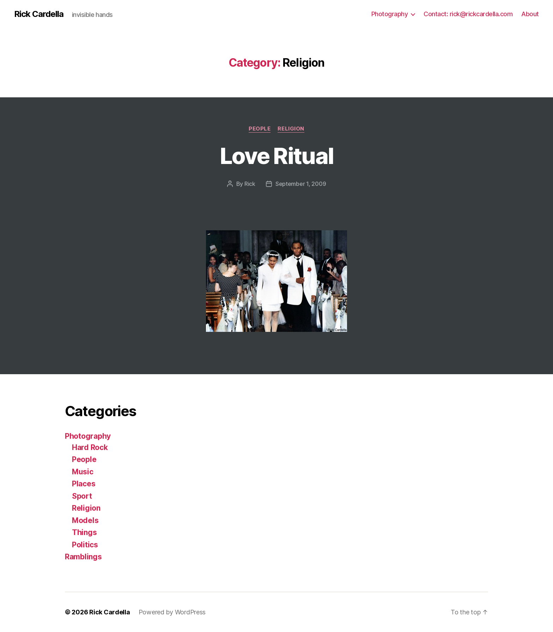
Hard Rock (90, 447)
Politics (85, 544)
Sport (82, 496)
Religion (291, 129)
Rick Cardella (38, 14)
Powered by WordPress (172, 612)
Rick (249, 183)
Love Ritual (277, 155)
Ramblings (83, 556)
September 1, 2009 (300, 183)
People (260, 129)
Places (83, 483)
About (530, 14)
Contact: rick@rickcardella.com (468, 14)
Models (85, 520)
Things (84, 532)
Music (82, 471)
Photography (389, 14)
